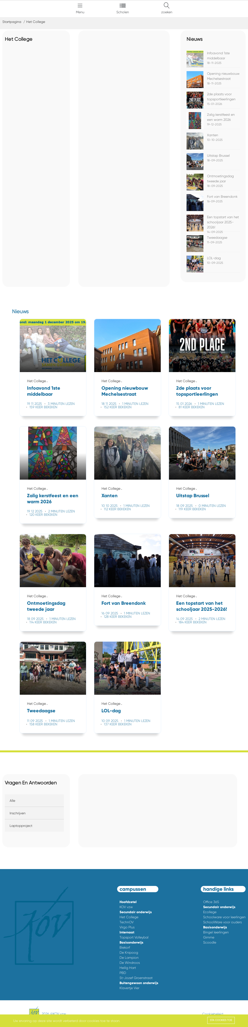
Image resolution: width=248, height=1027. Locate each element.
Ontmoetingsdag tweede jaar (46, 606)
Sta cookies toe (221, 1020)
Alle (12, 801)
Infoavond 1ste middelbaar (43, 391)
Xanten (212, 135)
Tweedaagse (217, 237)
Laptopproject (21, 826)
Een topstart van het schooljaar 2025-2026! (223, 222)
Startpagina (11, 22)
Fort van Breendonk (222, 196)
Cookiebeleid (212, 1014)
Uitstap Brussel (218, 155)
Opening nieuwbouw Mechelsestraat (124, 391)
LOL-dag (214, 258)
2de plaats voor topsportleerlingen (197, 391)
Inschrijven (18, 813)
